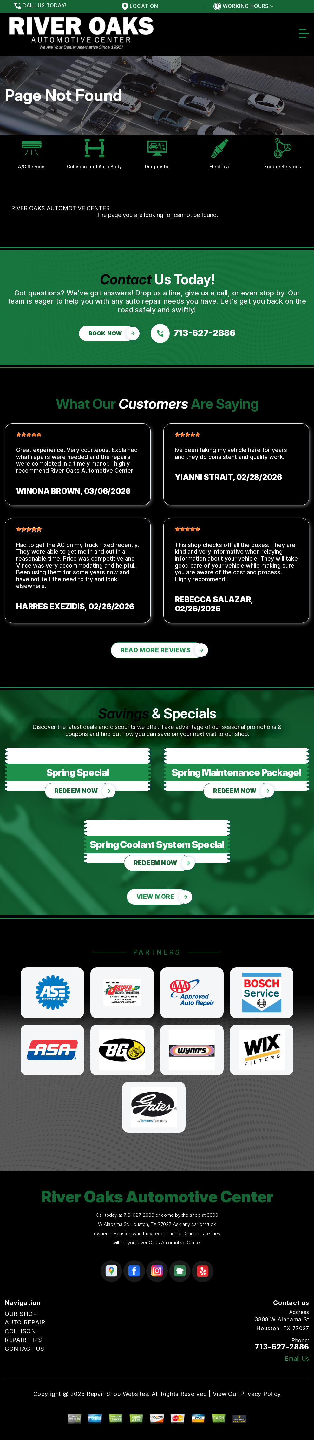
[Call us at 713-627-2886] (193, 333)
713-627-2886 (138, 1215)
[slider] (29, 434)
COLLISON (20, 1331)
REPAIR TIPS (23, 1339)
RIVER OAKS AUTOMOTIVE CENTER (60, 208)
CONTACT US (24, 1348)
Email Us (297, 1359)
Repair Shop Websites (117, 1393)
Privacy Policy (260, 1393)
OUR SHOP (21, 1313)
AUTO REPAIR (25, 1322)
